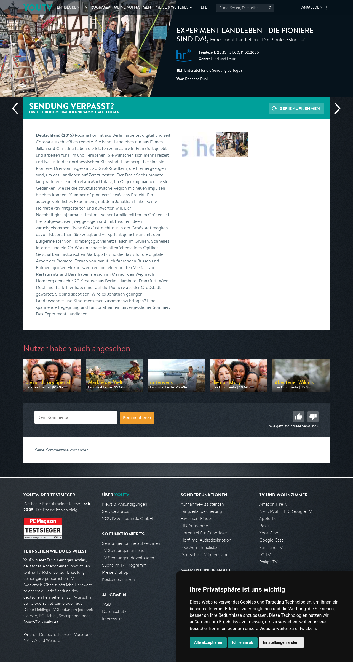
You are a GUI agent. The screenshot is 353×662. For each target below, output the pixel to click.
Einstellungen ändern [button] (281, 642)
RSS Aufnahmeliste (199, 547)
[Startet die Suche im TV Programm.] (245, 8)
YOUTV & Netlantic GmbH (127, 518)
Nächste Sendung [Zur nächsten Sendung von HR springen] (335, 108)
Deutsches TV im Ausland (205, 555)
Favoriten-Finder (196, 518)
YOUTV (37, 7)
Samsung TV (271, 547)
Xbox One (268, 533)
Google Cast (271, 540)
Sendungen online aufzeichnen (131, 543)
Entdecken (68, 8)
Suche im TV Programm (124, 565)
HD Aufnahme (194, 526)
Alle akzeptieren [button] (208, 642)
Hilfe (202, 8)
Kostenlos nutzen (118, 579)
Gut (298, 416)
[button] (327, 7)
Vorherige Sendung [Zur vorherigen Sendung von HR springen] (17, 108)
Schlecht (313, 416)
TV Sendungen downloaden (128, 558)
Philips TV (268, 562)
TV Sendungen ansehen (124, 550)
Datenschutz (114, 611)
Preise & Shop (115, 572)
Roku (264, 526)
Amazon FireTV (273, 504)
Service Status (115, 511)
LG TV (265, 555)
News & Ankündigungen (124, 504)
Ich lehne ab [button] (242, 642)
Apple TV (267, 518)
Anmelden (311, 8)
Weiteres (171, 8)
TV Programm (96, 8)
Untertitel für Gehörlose (204, 533)
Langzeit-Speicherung (201, 511)
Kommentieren (137, 418)
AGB (106, 604)
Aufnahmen (132, 8)
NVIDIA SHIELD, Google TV (285, 511)
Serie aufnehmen (300, 108)
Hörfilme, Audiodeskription (206, 540)
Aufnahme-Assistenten (202, 504)
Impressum (112, 619)
